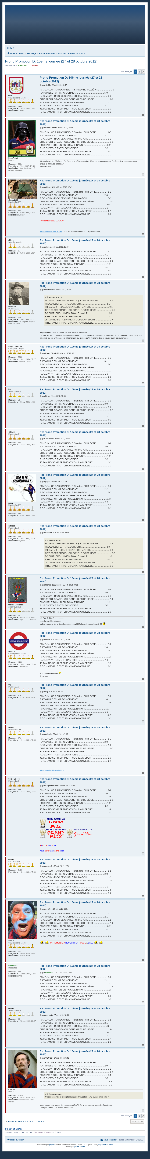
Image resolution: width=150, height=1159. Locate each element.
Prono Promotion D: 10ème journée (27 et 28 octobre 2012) (51, 61)
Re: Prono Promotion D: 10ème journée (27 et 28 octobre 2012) (75, 122)
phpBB (51, 1145)
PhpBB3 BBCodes (105, 1145)
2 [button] (139, 71)
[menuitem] (10, 48)
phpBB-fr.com (79, 1147)
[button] (143, 72)
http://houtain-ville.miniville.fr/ (52, 770)
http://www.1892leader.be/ (51, 231)
